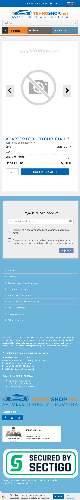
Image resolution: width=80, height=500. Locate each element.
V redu (58, 496)
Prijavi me (66, 250)
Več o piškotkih (71, 496)
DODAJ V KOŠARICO (45, 171)
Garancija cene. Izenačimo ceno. (23, 283)
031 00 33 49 (18, 366)
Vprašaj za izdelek (15, 157)
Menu (33, 30)
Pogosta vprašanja (16, 307)
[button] (67, 91)
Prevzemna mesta (16, 313)
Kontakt (11, 270)
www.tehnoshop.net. (61, 342)
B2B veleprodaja (15, 320)
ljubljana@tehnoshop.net (22, 368)
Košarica (60, 30)
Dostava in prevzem (17, 289)
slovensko (68, 3)
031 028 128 (17, 363)
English (72, 3)
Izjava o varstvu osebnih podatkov (23, 301)
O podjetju (12, 276)
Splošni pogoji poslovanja (19, 295)
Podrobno (7, 30)
